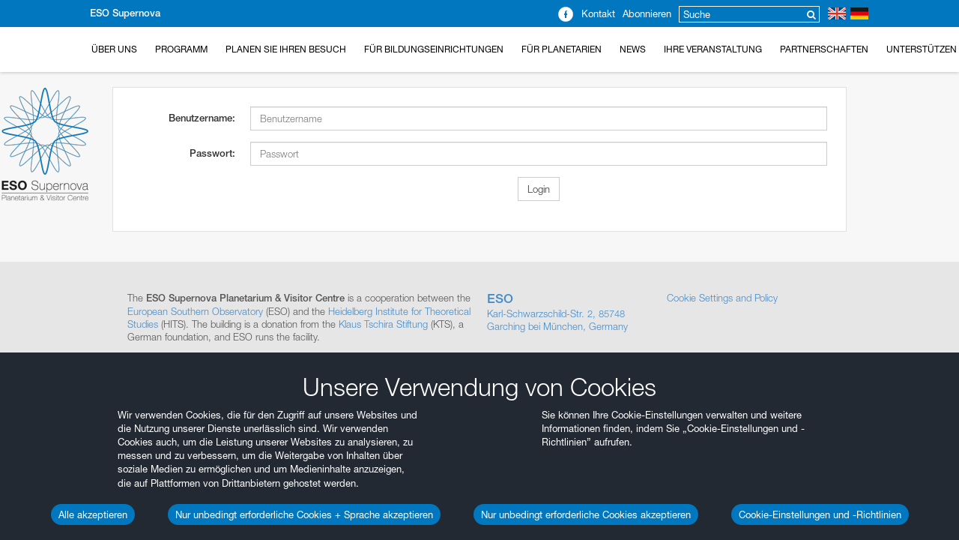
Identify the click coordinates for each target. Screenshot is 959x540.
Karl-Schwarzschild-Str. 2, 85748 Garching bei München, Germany (569, 312)
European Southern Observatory (195, 311)
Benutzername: (202, 118)
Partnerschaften (824, 49)
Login (538, 189)
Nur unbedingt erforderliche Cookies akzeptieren (586, 514)
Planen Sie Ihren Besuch (286, 49)
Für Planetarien (561, 49)
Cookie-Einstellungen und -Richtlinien (820, 514)
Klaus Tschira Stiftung (383, 324)
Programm (181, 49)
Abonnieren (647, 14)
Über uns (114, 49)
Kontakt (598, 14)
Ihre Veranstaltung (713, 49)
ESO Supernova (125, 13)
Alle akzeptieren (92, 514)
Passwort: (212, 153)
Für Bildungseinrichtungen (433, 49)
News (633, 49)
